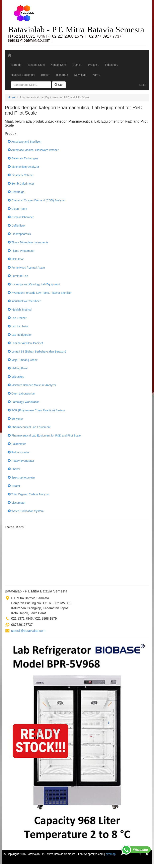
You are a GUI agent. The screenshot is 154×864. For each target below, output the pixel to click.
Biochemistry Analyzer (23, 166)
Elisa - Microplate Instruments (28, 242)
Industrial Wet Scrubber (24, 301)
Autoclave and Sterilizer (24, 141)
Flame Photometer (21, 250)
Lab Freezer (17, 318)
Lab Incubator (18, 326)
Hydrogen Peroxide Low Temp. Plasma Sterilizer (40, 292)
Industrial (112, 64)
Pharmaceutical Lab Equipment (29, 427)
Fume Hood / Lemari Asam (26, 267)
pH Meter (15, 418)
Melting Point (18, 368)
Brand (77, 64)
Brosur (45, 74)
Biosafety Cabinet (20, 175)
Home (11, 97)
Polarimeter (17, 443)
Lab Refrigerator (20, 334)
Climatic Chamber (21, 217)
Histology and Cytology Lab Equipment (34, 284)
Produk (93, 64)
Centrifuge (16, 192)
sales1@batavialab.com (28, 630)
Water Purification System (26, 511)
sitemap (111, 854)
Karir (96, 74)
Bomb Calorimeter (21, 183)
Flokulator (16, 259)
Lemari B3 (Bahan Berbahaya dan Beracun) (37, 351)
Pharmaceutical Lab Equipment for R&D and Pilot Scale (44, 435)
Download (80, 74)
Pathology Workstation (24, 402)
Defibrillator (17, 225)
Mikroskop (16, 376)
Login (142, 84)
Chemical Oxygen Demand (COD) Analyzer (36, 200)
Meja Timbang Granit (22, 360)
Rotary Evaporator (21, 460)
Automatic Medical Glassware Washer (33, 150)
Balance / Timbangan (23, 158)
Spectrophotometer (21, 477)
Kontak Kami (59, 64)
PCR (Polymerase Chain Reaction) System (36, 410)
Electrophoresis (19, 234)
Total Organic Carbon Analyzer (29, 494)
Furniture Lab (18, 276)
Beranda (16, 64)
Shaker (14, 469)
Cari (59, 84)
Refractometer (18, 452)
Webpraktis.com (93, 854)
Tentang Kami (36, 64)
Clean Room (17, 208)
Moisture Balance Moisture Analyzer (32, 385)
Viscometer (16, 502)
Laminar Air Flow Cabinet (25, 343)
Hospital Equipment (23, 74)
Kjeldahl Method (19, 309)
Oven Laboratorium (21, 393)
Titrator (14, 485)
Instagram (62, 74)
